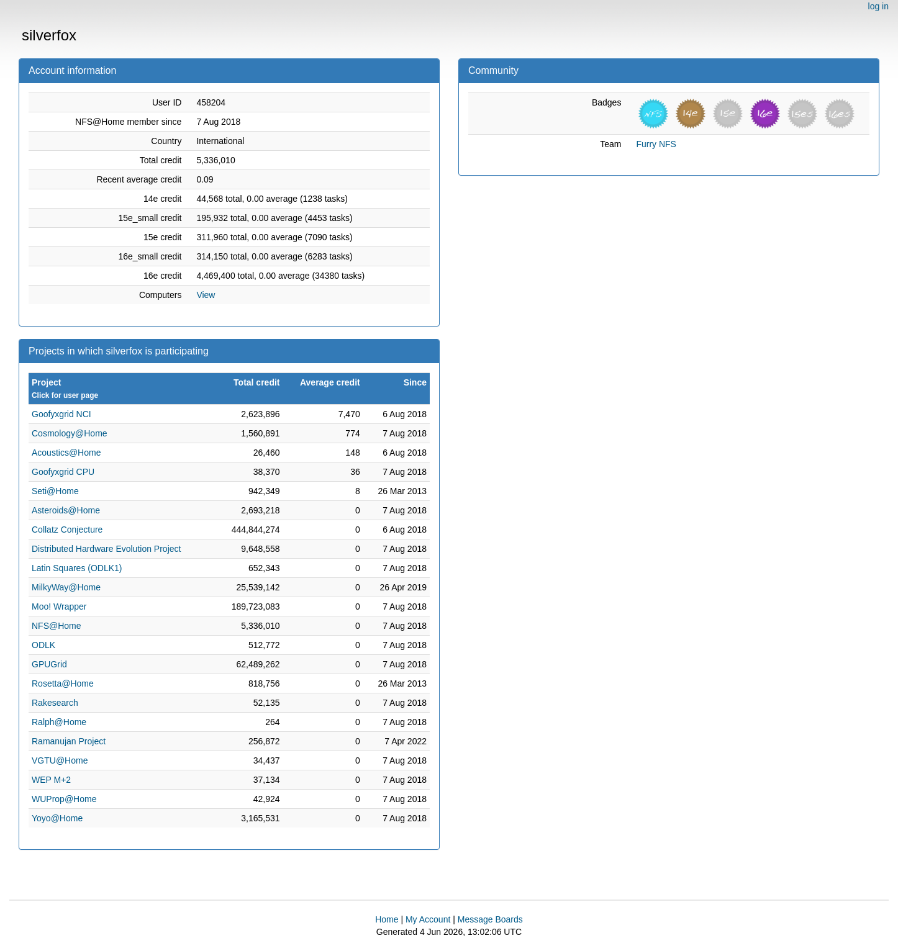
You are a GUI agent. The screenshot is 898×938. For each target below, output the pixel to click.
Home (386, 919)
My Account (428, 919)
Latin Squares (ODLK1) (77, 568)
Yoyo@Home (57, 818)
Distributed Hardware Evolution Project (106, 549)
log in (878, 6)
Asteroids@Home (66, 510)
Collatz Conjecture (67, 529)
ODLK (43, 645)
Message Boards (490, 919)
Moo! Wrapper (59, 606)
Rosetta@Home (63, 683)
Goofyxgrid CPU (63, 472)
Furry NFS (656, 144)
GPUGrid (49, 664)
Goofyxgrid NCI (61, 414)
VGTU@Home (60, 760)
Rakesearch (55, 703)
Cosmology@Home (69, 433)
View (205, 295)
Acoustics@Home (66, 453)
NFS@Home (56, 626)
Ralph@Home (59, 722)
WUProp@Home (64, 799)
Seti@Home (55, 491)
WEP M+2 (51, 780)
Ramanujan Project (69, 741)
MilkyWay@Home (66, 587)
